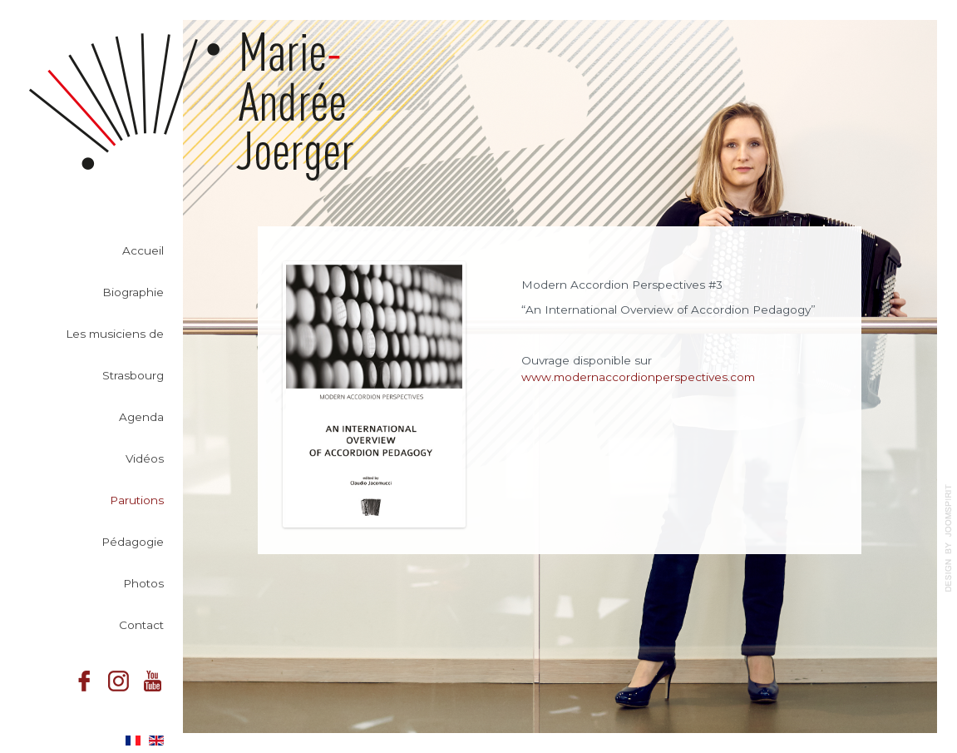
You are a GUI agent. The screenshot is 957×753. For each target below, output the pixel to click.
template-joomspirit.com (948, 538)
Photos (143, 586)
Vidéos (145, 461)
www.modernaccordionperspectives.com (638, 377)
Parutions (137, 503)
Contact (141, 628)
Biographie (133, 295)
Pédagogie (132, 545)
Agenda (141, 420)
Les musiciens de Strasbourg (115, 357)
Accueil (143, 253)
